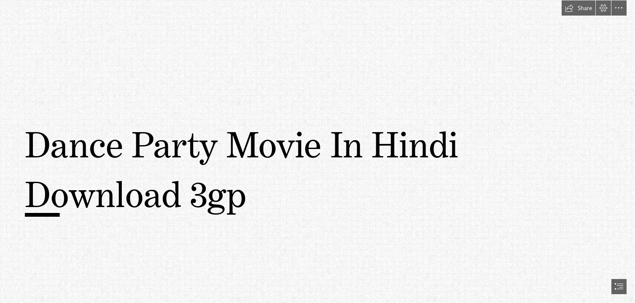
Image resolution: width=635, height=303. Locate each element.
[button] (578, 8)
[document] (317, 151)
